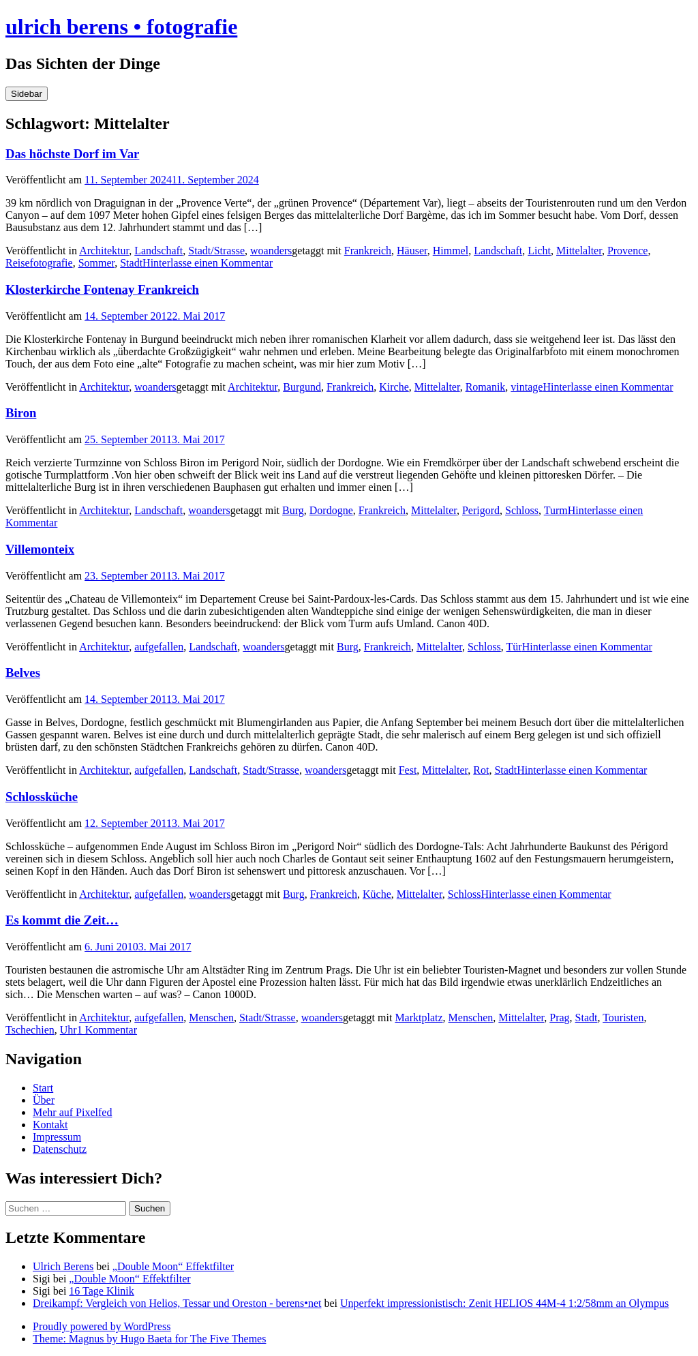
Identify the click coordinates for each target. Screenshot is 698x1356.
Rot (481, 770)
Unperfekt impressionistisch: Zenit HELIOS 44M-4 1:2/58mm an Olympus (504, 1303)
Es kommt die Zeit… (62, 920)
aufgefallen (158, 646)
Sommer (96, 263)
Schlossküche (41, 796)
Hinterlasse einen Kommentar (207, 263)
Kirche (394, 387)
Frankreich (367, 250)
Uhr (68, 1030)
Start (43, 1088)
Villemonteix (39, 549)
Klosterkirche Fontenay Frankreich (102, 289)
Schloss (521, 510)
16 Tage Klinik (101, 1291)
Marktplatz (418, 1017)
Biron (20, 413)
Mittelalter (579, 250)
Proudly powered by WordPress (101, 1326)
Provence (627, 250)
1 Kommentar (107, 1030)
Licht (539, 250)
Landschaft (158, 250)
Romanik (486, 387)
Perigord (481, 510)
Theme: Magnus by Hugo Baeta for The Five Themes (149, 1338)
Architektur (104, 250)
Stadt (131, 263)
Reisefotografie (39, 263)
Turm (556, 510)
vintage (527, 387)
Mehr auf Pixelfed (72, 1112)
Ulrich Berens (63, 1266)
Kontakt (50, 1124)
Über (44, 1100)
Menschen (211, 1017)
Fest (408, 770)
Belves (22, 672)
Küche (377, 894)
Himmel (450, 250)
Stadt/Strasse (216, 250)
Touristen (623, 1017)
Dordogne (331, 510)
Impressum (57, 1137)
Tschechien (30, 1030)
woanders (271, 250)
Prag (559, 1017)
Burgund (302, 387)
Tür (514, 646)
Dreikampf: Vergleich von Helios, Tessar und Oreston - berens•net (177, 1303)
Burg (293, 510)
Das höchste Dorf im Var (72, 154)
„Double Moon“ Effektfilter (173, 1266)
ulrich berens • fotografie (121, 26)
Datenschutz (60, 1149)
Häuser (412, 250)
